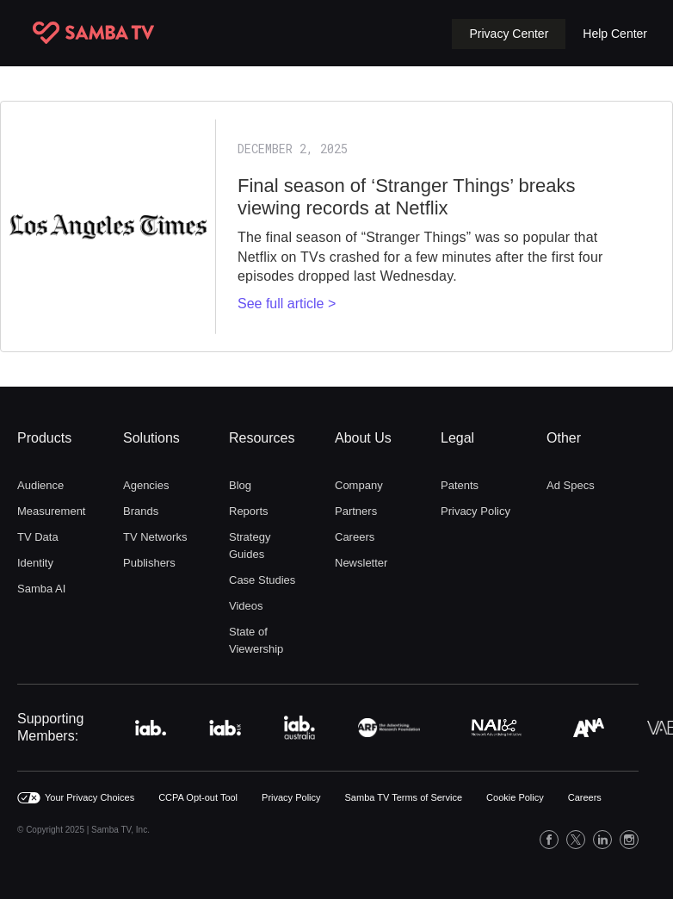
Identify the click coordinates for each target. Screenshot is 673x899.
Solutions (151, 438)
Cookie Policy (515, 797)
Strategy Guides (249, 545)
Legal (457, 438)
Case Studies (262, 580)
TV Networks (155, 536)
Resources (261, 438)
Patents (460, 485)
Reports (249, 511)
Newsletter (361, 562)
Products (44, 438)
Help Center (615, 33)
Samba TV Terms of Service (404, 797)
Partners (356, 511)
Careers (354, 536)
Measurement (51, 511)
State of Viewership (256, 640)
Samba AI (41, 588)
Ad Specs (570, 485)
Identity (35, 562)
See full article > (287, 303)
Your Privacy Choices (89, 797)
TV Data (38, 536)
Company (359, 485)
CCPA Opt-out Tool (198, 797)
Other (563, 438)
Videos (246, 605)
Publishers (149, 562)
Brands (140, 511)
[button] (508, 34)
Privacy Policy (475, 511)
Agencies (146, 485)
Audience (40, 485)
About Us (363, 438)
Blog (240, 485)
